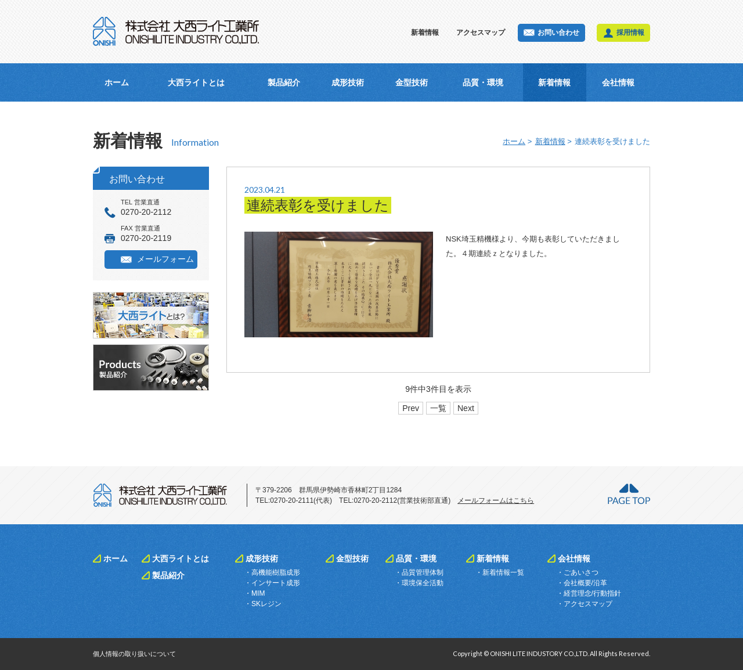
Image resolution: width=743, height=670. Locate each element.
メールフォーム (165, 259)
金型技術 (411, 82)
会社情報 (618, 82)
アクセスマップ (480, 32)
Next (465, 408)
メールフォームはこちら (495, 500)
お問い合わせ (558, 32)
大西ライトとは (196, 82)
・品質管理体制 (419, 572)
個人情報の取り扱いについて (134, 653)
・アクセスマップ (584, 604)
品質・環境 (483, 82)
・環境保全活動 (419, 583)
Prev (410, 408)
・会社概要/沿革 (582, 583)
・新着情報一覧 (499, 572)
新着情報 (425, 32)
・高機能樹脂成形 (272, 572)
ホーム (116, 82)
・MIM (254, 593)
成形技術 (347, 82)
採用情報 (630, 32)
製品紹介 (284, 82)
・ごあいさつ (577, 572)
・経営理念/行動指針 (589, 593)
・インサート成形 (272, 583)
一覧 (438, 408)
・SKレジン (263, 604)
